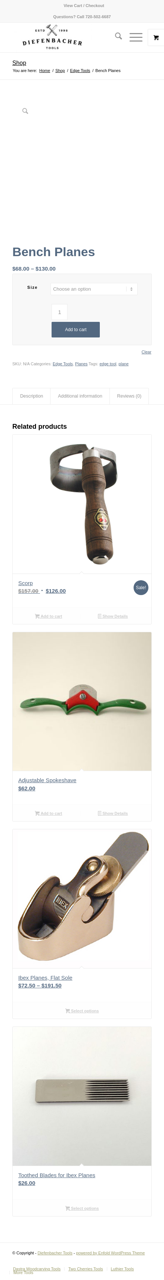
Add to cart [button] (48, 617)
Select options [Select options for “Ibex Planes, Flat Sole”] (82, 1012)
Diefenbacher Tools (54, 1253)
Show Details (113, 617)
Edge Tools (63, 364)
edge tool (107, 364)
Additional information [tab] (80, 396)
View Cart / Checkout (83, 5)
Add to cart (75, 329)
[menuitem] (84, 5)
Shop (19, 63)
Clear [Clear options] (146, 352)
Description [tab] (31, 396)
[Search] (115, 37)
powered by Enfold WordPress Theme (110, 1253)
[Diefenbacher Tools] (68, 37)
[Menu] (132, 37)
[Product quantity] (60, 312)
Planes (81, 364)
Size (32, 287)
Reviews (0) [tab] (129, 396)
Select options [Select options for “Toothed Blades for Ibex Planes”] (82, 1209)
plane (124, 364)
